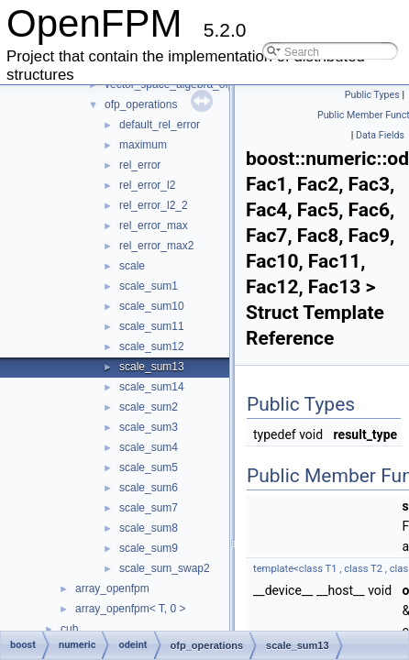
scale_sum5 (148, 467)
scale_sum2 (148, 407)
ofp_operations (141, 104)
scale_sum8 (148, 528)
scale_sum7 (148, 507)
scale (132, 265)
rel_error (139, 165)
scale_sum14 (151, 386)
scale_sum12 (151, 346)
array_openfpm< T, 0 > (130, 608)
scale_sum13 (151, 366)
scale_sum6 (148, 487)
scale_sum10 (151, 306)
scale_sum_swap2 (164, 568)
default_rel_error (159, 124)
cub (69, 628)
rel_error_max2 (156, 245)
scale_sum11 (151, 326)
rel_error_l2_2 (153, 205)
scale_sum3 (148, 427)
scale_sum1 (148, 286)
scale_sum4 (148, 447)
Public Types (372, 95)
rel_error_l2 (147, 185)
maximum (143, 144)
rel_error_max (153, 225)
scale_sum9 (148, 548)
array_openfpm (112, 588)
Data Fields (380, 135)
